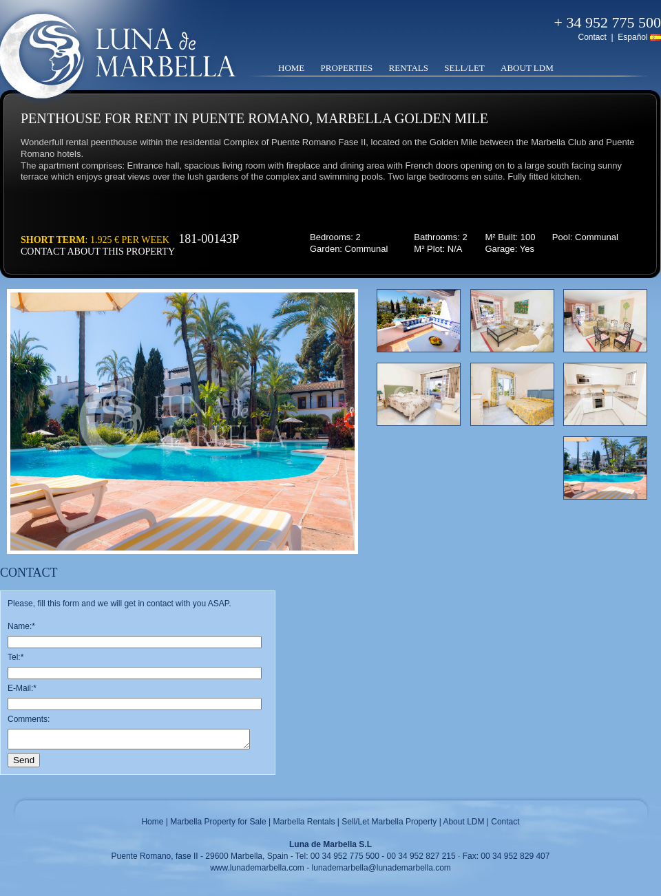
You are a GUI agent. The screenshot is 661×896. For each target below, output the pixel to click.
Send (23, 760)
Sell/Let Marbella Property (389, 821)
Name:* (21, 626)
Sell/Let (464, 68)
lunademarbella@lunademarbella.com (381, 868)
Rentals (408, 68)
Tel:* (15, 657)
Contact (592, 37)
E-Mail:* (22, 688)
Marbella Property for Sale (218, 821)
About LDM (527, 68)
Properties (347, 68)
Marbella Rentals (304, 821)
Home (291, 68)
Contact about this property (98, 251)
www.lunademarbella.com (257, 868)
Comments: (29, 719)
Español (632, 37)
